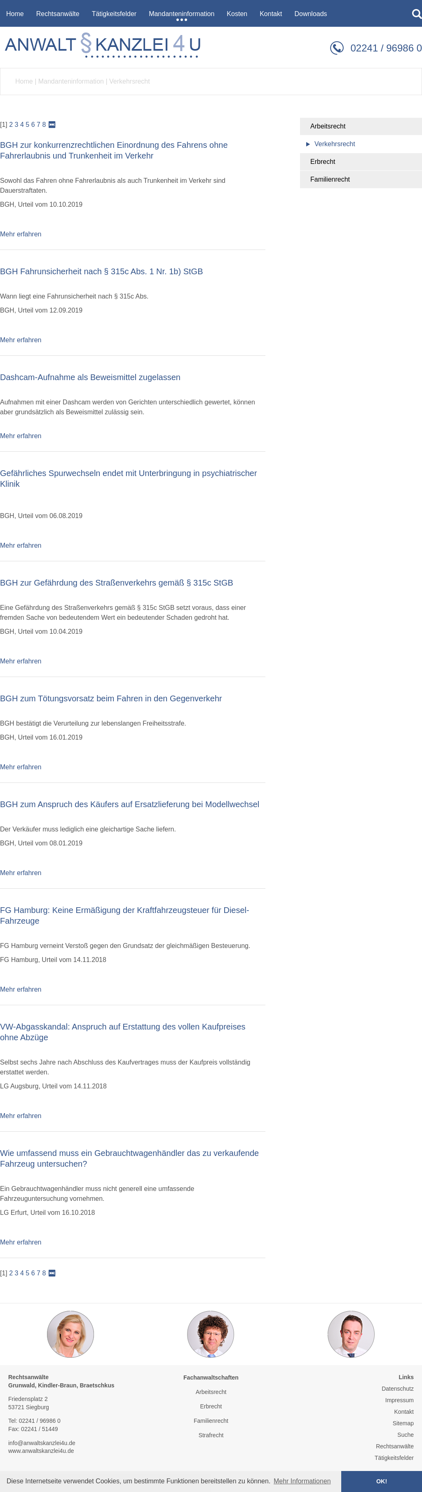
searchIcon (417, 14)
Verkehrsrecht (129, 81)
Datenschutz (398, 1388)
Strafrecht (211, 1435)
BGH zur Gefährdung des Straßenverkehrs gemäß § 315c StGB (116, 582)
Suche (405, 1434)
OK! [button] (381, 1481)
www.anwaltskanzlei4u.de (41, 1451)
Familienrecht (330, 179)
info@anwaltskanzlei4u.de (41, 1443)
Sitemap (403, 1423)
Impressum (399, 1400)
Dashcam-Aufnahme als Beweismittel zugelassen (90, 377)
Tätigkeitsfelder (394, 1458)
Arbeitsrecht (327, 126)
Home (24, 81)
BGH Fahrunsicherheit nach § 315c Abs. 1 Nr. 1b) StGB (101, 271)
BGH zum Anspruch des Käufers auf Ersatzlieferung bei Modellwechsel (129, 804)
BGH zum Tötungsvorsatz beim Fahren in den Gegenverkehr (111, 698)
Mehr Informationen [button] (302, 1481)
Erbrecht (322, 161)
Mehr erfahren (21, 234)
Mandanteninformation (71, 81)
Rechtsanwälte (395, 1446)
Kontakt (404, 1411)
